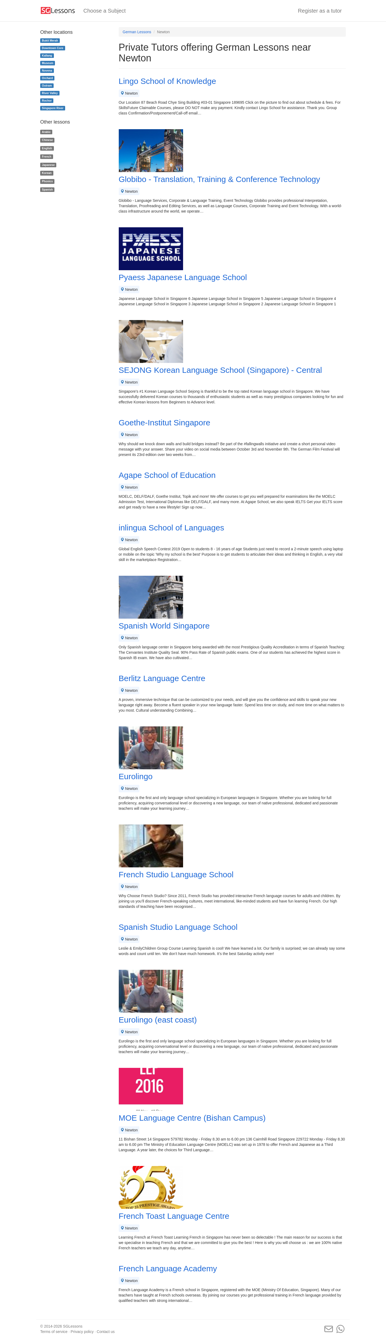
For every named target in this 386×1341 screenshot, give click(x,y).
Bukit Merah (50, 40)
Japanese (48, 164)
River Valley (50, 93)
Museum (47, 63)
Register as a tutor (320, 11)
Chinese (47, 140)
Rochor (47, 100)
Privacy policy (82, 1331)
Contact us (106, 1331)
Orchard (47, 78)
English (47, 148)
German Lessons (137, 32)
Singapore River (53, 108)
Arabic (46, 131)
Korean (46, 173)
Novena (47, 70)
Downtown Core (52, 48)
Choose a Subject (104, 11)
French (46, 156)
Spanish (47, 189)
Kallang (47, 55)
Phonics (47, 181)
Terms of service (54, 1331)
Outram (47, 85)
